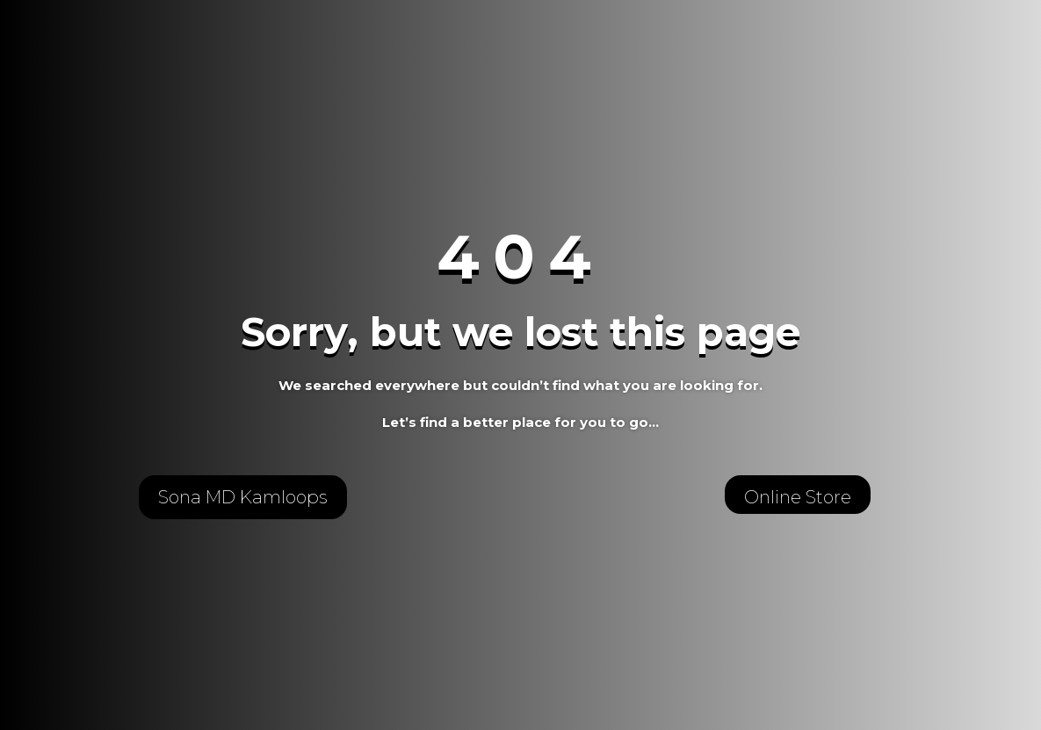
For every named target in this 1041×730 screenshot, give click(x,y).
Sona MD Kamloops (243, 497)
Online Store (797, 497)
